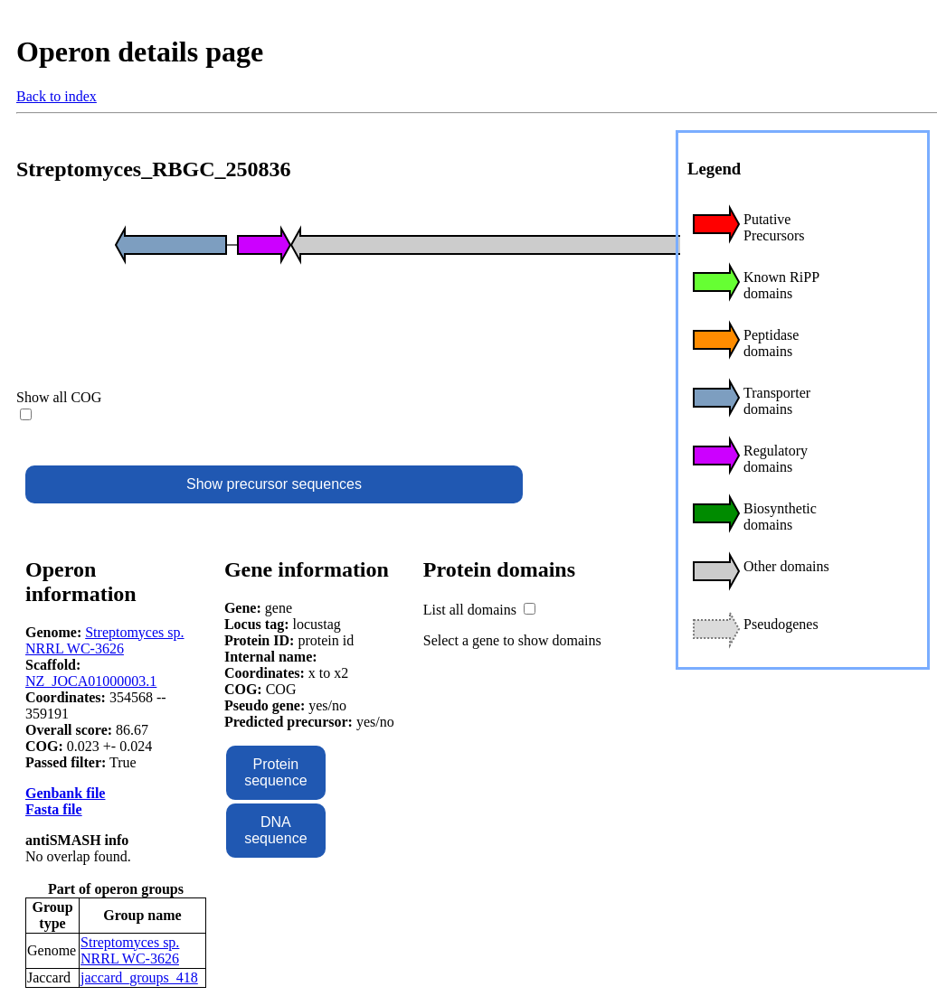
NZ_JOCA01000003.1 (90, 681)
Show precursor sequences (274, 484)
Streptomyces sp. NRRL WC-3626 (105, 640)
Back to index (56, 96)
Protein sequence (275, 772)
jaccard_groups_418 (139, 977)
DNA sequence (275, 830)
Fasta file (53, 809)
